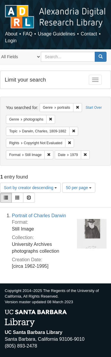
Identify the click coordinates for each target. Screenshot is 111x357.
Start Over (94, 108)
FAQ (27, 33)
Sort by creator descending (30, 187)
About (11, 33)
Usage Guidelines (56, 33)
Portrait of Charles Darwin (39, 215)
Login (11, 40)
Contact (89, 33)
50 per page (79, 187)
